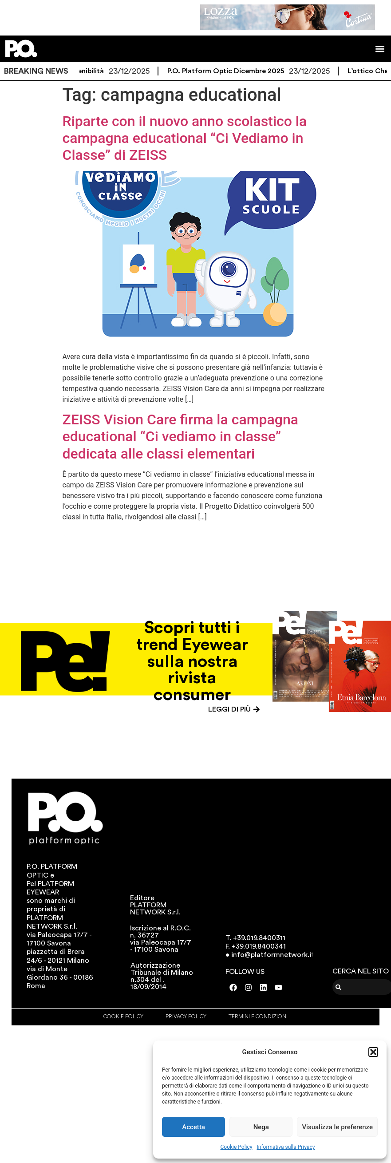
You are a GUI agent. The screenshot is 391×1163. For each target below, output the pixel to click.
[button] (373, 1052)
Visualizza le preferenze (337, 1127)
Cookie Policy (237, 1147)
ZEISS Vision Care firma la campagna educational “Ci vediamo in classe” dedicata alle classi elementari (180, 436)
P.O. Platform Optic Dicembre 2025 (230, 71)
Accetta (193, 1127)
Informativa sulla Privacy (286, 1147)
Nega (261, 1127)
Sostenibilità (87, 71)
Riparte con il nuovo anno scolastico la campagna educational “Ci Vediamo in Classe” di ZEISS (185, 138)
